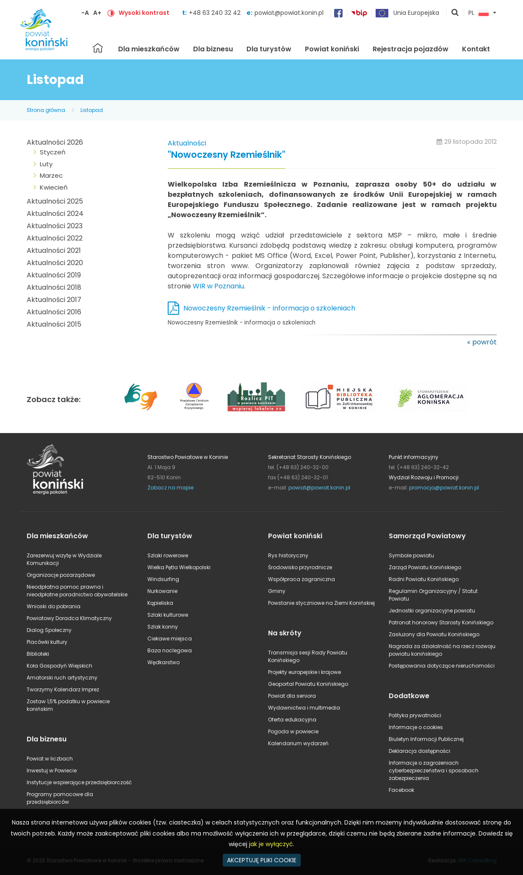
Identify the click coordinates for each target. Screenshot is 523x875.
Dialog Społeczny (49, 630)
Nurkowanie (162, 591)
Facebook (401, 790)
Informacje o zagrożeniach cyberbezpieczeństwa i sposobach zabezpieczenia (434, 770)
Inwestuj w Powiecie (52, 770)
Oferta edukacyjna (292, 719)
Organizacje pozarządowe (61, 575)
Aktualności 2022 (55, 238)
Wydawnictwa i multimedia (304, 707)
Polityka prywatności (415, 715)
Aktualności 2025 (55, 201)
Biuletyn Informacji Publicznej (426, 739)
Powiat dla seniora (292, 695)
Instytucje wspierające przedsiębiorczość (79, 782)
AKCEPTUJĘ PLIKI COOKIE (261, 860)
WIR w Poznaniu (218, 286)
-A (85, 12)
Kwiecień (54, 187)
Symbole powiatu (411, 555)
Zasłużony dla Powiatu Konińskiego (434, 634)
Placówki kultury (47, 642)
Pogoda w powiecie (293, 731)
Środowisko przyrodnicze (300, 567)
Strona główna (98, 48)
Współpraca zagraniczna (301, 579)
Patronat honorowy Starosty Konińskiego (441, 622)
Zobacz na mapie (170, 487)
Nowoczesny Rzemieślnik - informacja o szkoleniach (269, 308)
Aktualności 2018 (54, 287)
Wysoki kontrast (144, 12)
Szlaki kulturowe (167, 614)
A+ (97, 12)
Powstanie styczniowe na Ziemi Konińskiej (321, 603)
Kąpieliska (160, 603)
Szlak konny (162, 626)
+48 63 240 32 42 (215, 12)
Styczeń (53, 152)
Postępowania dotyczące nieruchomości (442, 665)
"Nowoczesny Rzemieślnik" (226, 155)
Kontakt (476, 49)
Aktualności (187, 143)
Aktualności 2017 (54, 300)
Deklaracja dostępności (419, 751)
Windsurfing (163, 579)
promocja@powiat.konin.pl (444, 487)
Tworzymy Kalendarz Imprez (63, 689)
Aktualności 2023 (55, 226)
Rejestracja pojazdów (410, 49)
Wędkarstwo (163, 662)
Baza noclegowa (169, 650)
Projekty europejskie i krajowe (304, 672)
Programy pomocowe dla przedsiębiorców (60, 798)
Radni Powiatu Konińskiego (424, 579)
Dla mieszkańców (149, 49)
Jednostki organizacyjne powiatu (432, 610)
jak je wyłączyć (271, 844)
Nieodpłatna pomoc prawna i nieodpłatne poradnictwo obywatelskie (77, 590)
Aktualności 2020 (55, 263)
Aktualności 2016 (54, 312)
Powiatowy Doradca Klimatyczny (69, 618)
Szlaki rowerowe (167, 555)
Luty (46, 163)
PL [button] (478, 13)
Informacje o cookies (416, 727)
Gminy (276, 591)
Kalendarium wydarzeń (298, 743)
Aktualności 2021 (54, 250)
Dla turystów (268, 49)
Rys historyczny (288, 555)
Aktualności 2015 (54, 324)
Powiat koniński (332, 49)
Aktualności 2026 (55, 142)
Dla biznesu (213, 49)
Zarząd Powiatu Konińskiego (425, 567)
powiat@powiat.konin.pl (289, 12)
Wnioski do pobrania (53, 606)
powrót (484, 342)
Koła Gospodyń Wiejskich (59, 665)
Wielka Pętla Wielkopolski (178, 567)
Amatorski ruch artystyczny (62, 677)
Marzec (51, 175)
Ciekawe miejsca (169, 638)
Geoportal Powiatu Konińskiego (308, 684)
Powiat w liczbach (50, 758)
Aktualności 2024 (55, 213)
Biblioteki (38, 653)
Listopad (91, 110)
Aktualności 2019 (54, 275)
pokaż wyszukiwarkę (455, 13)
